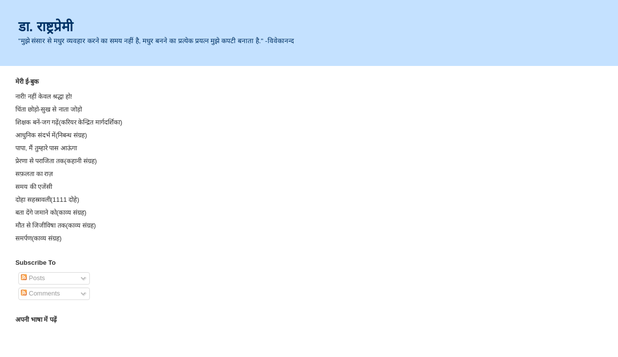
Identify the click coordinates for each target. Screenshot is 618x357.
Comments (40, 293)
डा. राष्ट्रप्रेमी (45, 26)
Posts (33, 278)
